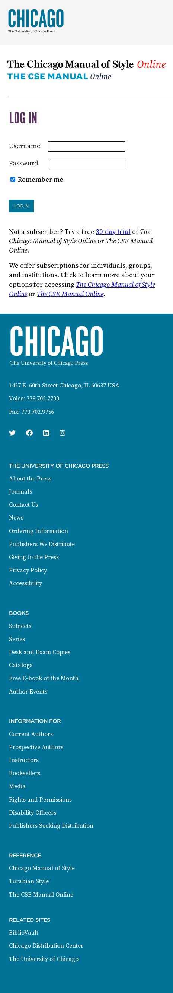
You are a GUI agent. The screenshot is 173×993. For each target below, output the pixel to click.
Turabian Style (29, 881)
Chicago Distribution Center (46, 945)
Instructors (24, 760)
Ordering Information (38, 531)
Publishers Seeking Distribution (51, 825)
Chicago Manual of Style (42, 868)
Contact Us (23, 504)
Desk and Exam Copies (39, 652)
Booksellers (24, 773)
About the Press (30, 478)
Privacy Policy (28, 570)
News (16, 517)
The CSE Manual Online (70, 294)
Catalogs (20, 665)
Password (23, 163)
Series (17, 639)
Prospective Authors (36, 747)
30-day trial (113, 232)
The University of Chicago (44, 959)
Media (17, 786)
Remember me (40, 179)
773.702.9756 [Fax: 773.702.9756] (37, 412)
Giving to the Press (34, 557)
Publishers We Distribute (42, 544)
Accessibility (25, 583)
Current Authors (31, 734)
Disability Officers (32, 812)
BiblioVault (23, 932)
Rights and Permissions (40, 799)
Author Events (28, 691)
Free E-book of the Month (44, 678)
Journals (20, 491)
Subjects (20, 626)
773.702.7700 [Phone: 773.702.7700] (42, 398)
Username (25, 146)
